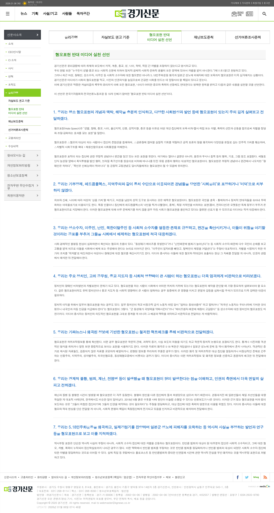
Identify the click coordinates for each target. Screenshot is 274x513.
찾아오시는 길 (16, 155)
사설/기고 (50, 13)
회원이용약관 (16, 195)
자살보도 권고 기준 (19, 101)
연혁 (10, 76)
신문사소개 (14, 35)
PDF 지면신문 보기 (249, 14)
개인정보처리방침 (18, 165)
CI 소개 (12, 60)
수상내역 (13, 146)
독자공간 (83, 13)
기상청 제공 (32, 4)
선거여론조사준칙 (18, 130)
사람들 (67, 13)
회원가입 (257, 2)
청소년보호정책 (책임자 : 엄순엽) (113, 477)
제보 (168, 477)
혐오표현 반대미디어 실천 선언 (17, 111)
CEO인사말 (14, 52)
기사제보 (235, 2)
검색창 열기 (265, 14)
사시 (10, 68)
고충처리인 (14, 138)
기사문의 (246, 2)
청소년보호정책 (17, 175)
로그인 (267, 2)
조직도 (12, 84)
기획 (35, 13)
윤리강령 (13, 93)
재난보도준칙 (15, 121)
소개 (10, 44)
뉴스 (23, 13)
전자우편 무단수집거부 (20, 186)
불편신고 (180, 477)
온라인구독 (235, 14)
